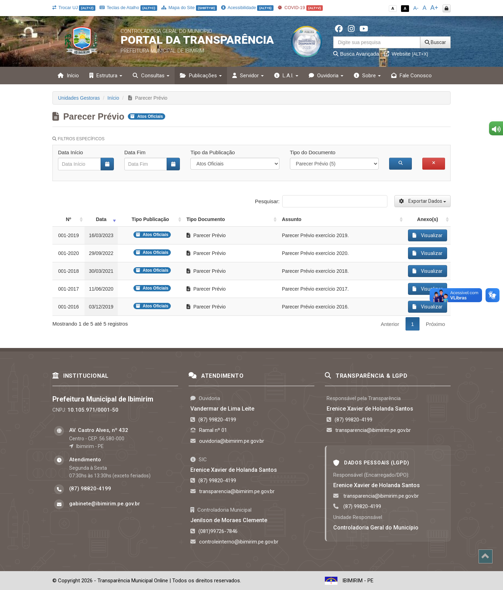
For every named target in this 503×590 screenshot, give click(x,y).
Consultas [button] (151, 75)
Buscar (435, 42)
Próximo (435, 324)
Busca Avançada (356, 54)
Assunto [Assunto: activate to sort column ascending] (291, 219)
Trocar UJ (73, 7)
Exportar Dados (422, 201)
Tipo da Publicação (212, 152)
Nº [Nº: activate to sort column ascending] (68, 219)
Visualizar (428, 235)
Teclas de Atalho (128, 7)
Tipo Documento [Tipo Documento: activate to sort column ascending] (206, 219)
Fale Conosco (411, 75)
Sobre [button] (367, 75)
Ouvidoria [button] (326, 75)
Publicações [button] (201, 75)
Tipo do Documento (312, 152)
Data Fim (135, 152)
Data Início (70, 152)
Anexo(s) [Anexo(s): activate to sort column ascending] (427, 219)
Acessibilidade (247, 7)
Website (406, 54)
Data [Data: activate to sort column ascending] (101, 219)
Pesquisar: (321, 201)
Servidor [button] (248, 75)
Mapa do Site (189, 7)
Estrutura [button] (105, 75)
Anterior (390, 324)
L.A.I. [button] (286, 75)
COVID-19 (300, 7)
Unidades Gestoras (79, 98)
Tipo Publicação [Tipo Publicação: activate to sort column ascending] (150, 219)
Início (68, 75)
